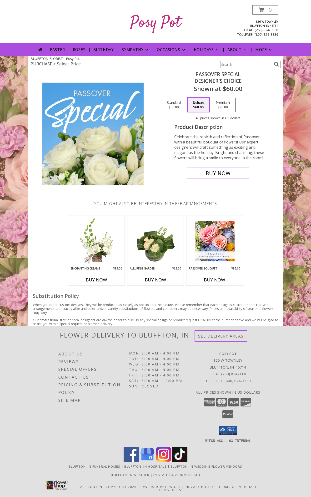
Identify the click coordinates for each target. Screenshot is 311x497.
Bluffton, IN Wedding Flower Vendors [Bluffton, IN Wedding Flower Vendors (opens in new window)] (206, 466)
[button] (265, 10)
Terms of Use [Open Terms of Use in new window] (170, 489)
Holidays (207, 49)
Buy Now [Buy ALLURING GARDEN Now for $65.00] (155, 280)
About (237, 49)
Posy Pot (155, 23)
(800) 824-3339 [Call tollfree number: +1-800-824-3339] (266, 34)
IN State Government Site (177, 474)
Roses (79, 49)
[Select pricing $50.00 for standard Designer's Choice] (174, 105)
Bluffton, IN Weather (129, 474)
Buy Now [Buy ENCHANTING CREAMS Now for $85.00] (96, 280)
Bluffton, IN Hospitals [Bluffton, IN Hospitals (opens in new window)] (145, 466)
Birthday (103, 49)
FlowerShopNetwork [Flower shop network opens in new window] (159, 486)
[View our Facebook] (131, 460)
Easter (57, 49)
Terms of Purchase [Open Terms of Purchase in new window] (238, 486)
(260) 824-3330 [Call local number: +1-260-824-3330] (266, 30)
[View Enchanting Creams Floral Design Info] (96, 241)
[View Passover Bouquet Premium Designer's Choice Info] (215, 241)
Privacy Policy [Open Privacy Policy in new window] (199, 486)
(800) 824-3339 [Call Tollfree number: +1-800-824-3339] (238, 380)
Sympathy (135, 49)
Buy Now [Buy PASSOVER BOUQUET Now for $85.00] (214, 280)
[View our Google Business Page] (147, 460)
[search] (276, 64)
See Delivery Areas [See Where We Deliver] (221, 336)
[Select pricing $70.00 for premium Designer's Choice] (222, 105)
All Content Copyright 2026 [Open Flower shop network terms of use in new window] (108, 486)
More (264, 49)
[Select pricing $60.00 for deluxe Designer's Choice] (198, 105)
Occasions (171, 49)
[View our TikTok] (179, 460)
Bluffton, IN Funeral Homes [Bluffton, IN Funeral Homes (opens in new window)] (94, 466)
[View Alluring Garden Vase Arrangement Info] (156, 241)
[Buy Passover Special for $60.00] (218, 173)
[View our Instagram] (163, 460)
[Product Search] (246, 64)
